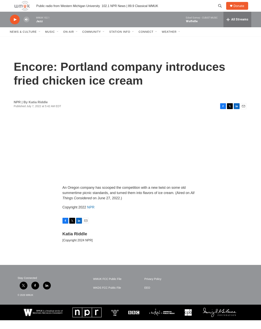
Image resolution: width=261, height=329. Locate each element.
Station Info (119, 40)
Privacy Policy (152, 287)
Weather (169, 40)
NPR (91, 216)
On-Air (68, 40)
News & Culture (23, 40)
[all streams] (237, 28)
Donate (241, 10)
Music (50, 40)
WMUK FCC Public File (107, 287)
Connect (146, 40)
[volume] (26, 28)
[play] (15, 28)
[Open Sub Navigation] (39, 40)
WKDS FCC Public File (107, 296)
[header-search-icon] (222, 10)
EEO (147, 296)
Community (91, 40)
